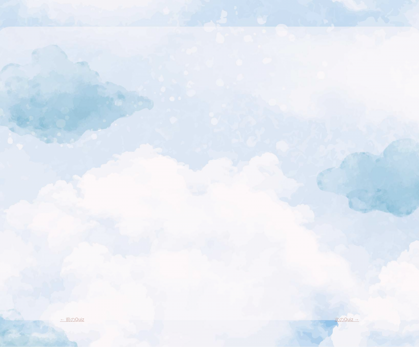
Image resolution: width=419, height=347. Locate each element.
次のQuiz (347, 319)
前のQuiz (72, 319)
